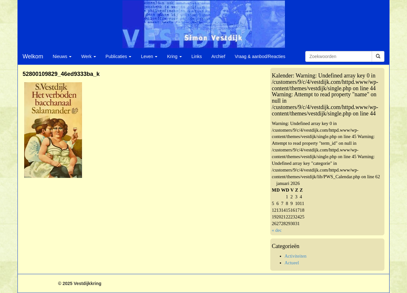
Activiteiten (296, 256)
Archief (218, 56)
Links (196, 56)
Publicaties (119, 56)
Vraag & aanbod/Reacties (260, 56)
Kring (174, 56)
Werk (88, 56)
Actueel (292, 262)
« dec (277, 230)
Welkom (33, 56)
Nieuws (62, 56)
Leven (149, 56)
